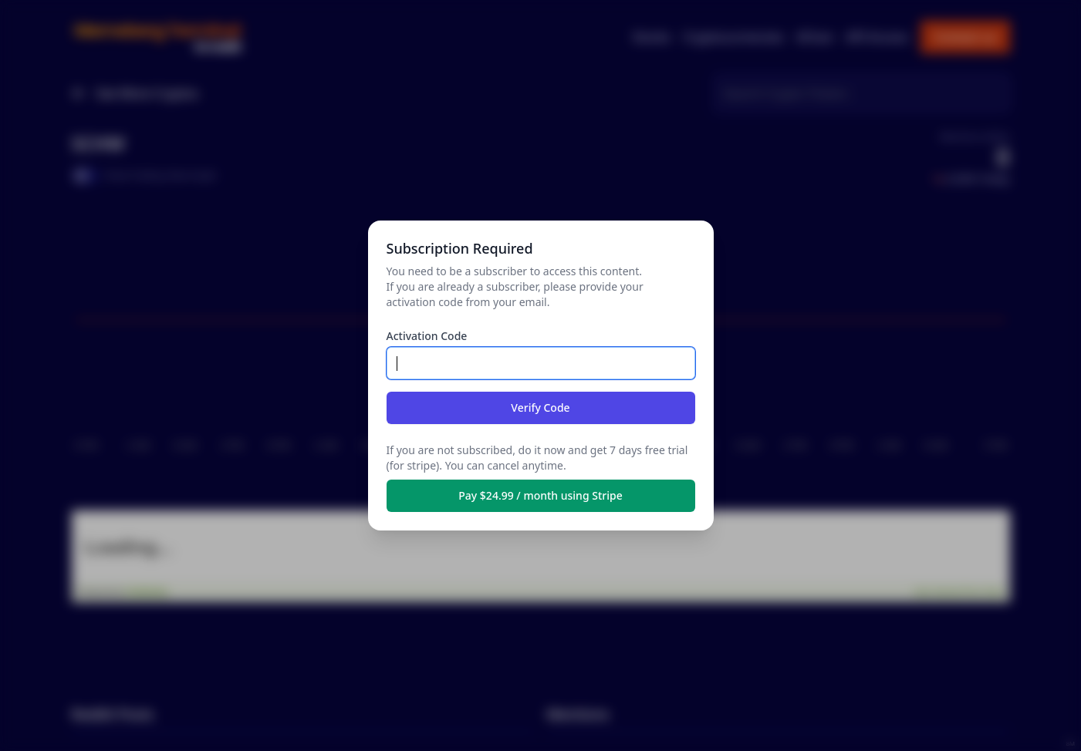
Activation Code (427, 335)
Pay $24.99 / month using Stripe (540, 495)
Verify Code (540, 407)
